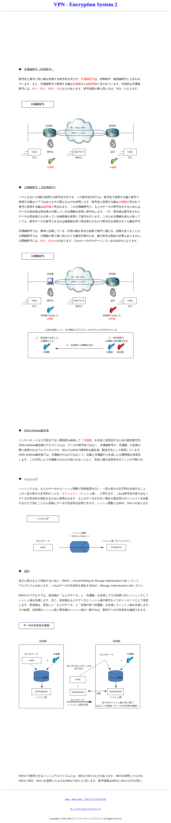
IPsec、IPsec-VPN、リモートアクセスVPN (85, 799)
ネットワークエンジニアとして (85, 809)
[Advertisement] (85, 36)
